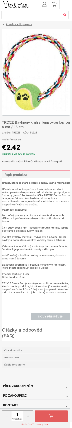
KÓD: (26, 132)
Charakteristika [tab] (13, 350)
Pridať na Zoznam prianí (35, 424)
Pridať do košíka (51, 416)
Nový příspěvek (50, 316)
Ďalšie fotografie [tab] (14, 364)
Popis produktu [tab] (15, 175)
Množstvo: (17, 419)
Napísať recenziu (11, 139)
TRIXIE (16, 132)
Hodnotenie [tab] (11, 357)
